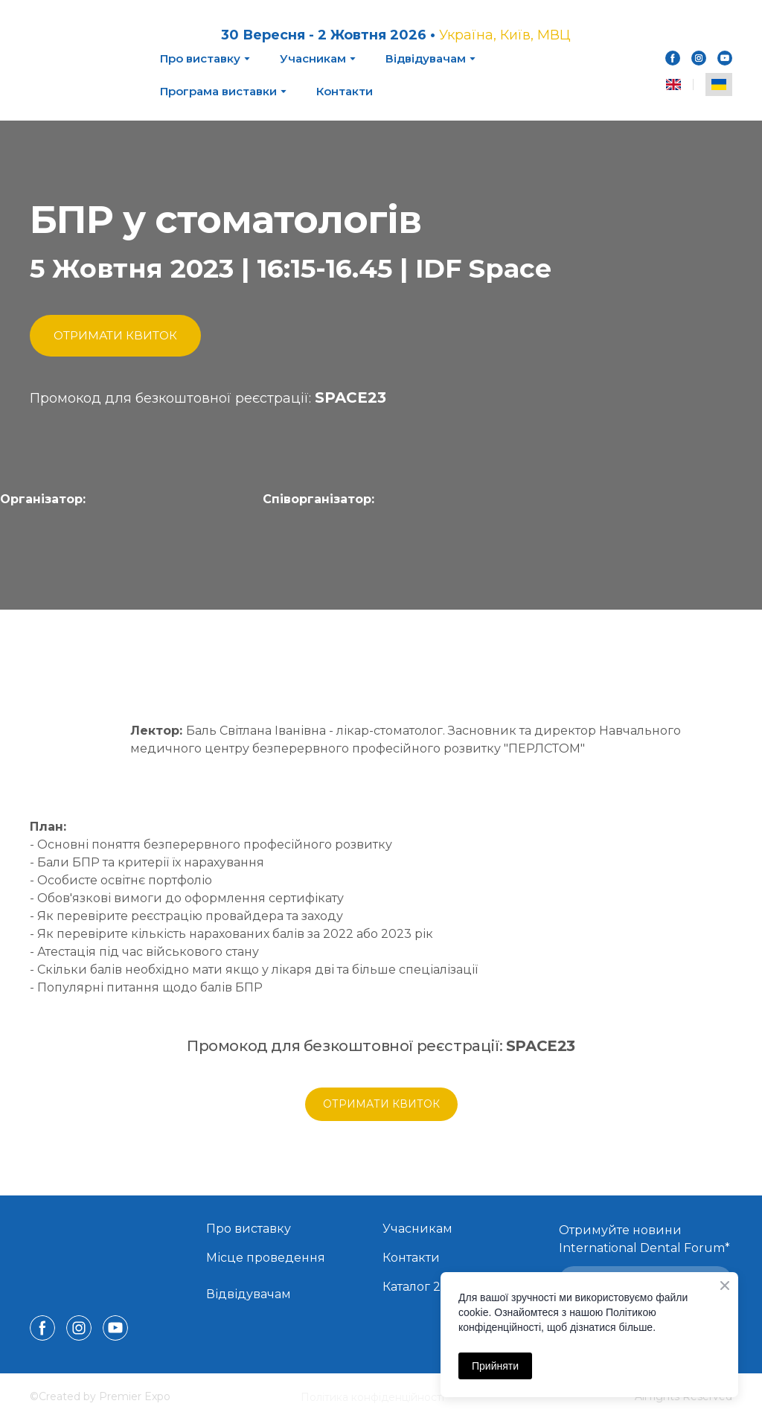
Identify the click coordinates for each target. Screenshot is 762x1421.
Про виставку (200, 58)
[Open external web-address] (349, 563)
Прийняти (495, 1366)
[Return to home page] (84, 60)
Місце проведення (265, 1258)
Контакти (344, 91)
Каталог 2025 (422, 1287)
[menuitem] (673, 84)
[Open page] (97, 563)
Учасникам (313, 58)
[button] (672, 58)
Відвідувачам (425, 58)
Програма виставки (218, 91)
